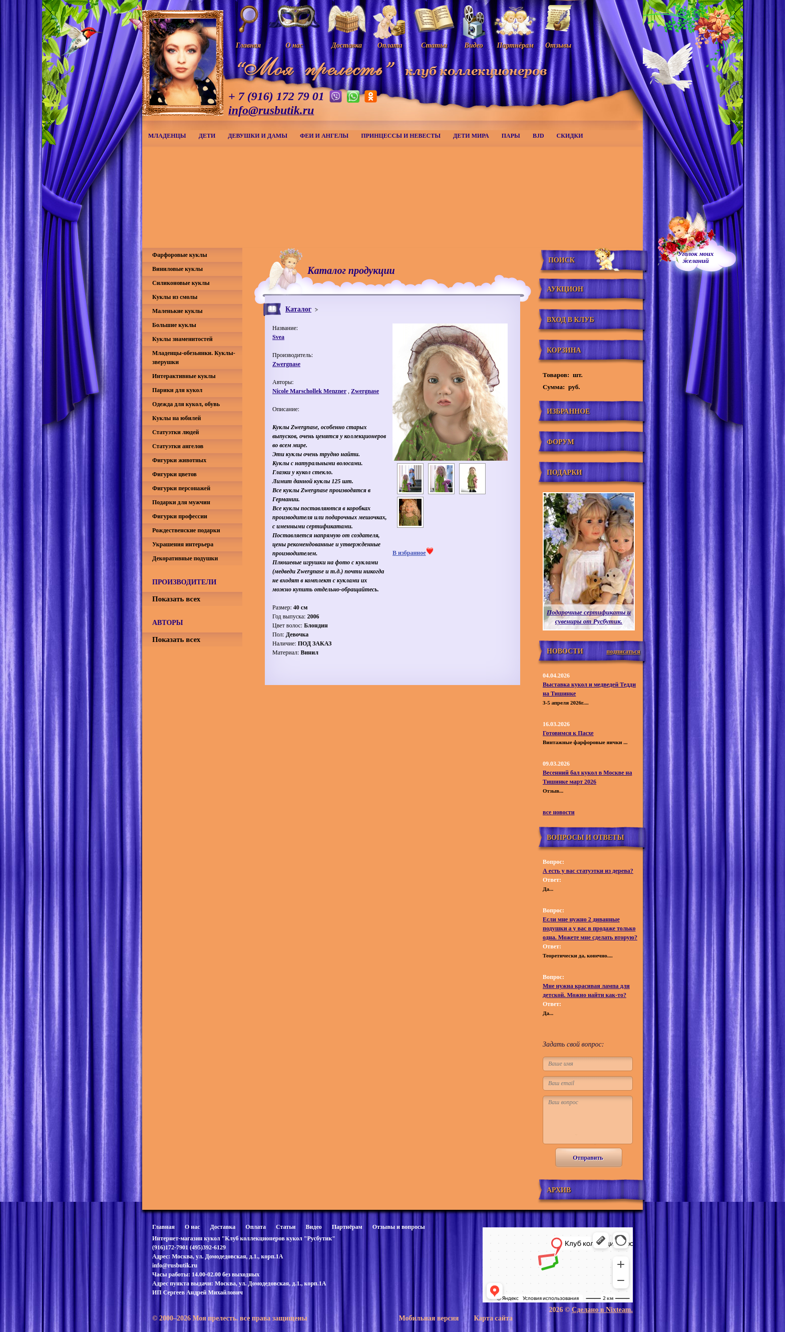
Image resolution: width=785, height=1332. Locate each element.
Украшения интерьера (182, 544)
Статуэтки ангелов (177, 446)
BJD (538, 135)
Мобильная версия (429, 1318)
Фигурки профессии (179, 516)
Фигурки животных (179, 460)
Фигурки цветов (174, 474)
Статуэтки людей (175, 432)
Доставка (222, 1226)
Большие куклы (174, 324)
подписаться (623, 651)
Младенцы (167, 135)
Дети (207, 135)
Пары (511, 135)
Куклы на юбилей (176, 418)
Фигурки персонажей (181, 488)
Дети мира (471, 135)
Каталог (298, 309)
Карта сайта (493, 1318)
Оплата (255, 1226)
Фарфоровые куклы (179, 254)
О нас (192, 1226)
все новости (559, 812)
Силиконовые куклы (181, 282)
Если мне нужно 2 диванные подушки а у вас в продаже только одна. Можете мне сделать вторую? (590, 928)
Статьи (285, 1226)
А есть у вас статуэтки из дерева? (588, 870)
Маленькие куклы (177, 310)
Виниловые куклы (177, 268)
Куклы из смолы (174, 296)
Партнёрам (347, 1226)
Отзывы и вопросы (398, 1226)
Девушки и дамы (257, 135)
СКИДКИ (570, 135)
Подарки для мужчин (181, 502)
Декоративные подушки (185, 558)
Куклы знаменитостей (182, 339)
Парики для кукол (177, 390)
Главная (163, 1226)
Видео (313, 1226)
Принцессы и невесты (401, 135)
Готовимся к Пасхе (568, 733)
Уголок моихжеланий (696, 257)
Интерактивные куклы (184, 376)
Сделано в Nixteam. (602, 1309)
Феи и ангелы (324, 135)
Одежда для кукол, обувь (186, 404)
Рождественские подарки (186, 530)
